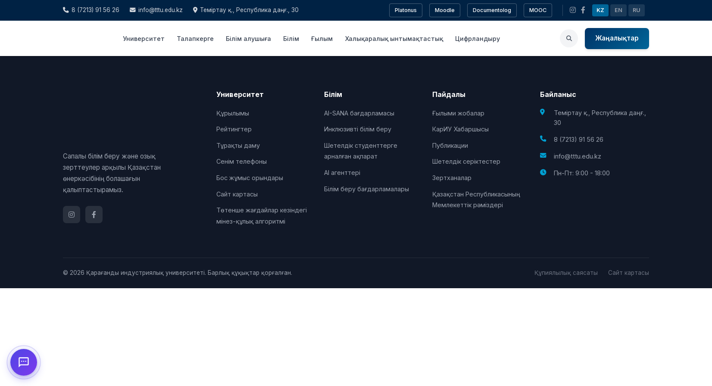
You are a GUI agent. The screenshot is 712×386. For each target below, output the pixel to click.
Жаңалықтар (617, 38)
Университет (144, 38)
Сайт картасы (237, 194)
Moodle (445, 10)
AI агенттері (342, 172)
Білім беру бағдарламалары (366, 189)
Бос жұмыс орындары (249, 177)
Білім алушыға (248, 38)
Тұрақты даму (238, 145)
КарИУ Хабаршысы (460, 129)
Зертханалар (452, 177)
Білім (291, 38)
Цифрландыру (477, 38)
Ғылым (322, 38)
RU (636, 10)
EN (618, 10)
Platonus (406, 10)
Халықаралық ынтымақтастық (394, 38)
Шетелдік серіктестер (466, 161)
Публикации (450, 145)
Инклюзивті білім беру (357, 129)
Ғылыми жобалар (458, 113)
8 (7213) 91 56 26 (91, 9)
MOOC (537, 10)
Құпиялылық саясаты (566, 272)
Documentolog (492, 10)
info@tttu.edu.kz (156, 9)
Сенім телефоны (241, 161)
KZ (600, 10)
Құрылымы (232, 113)
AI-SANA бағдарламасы (359, 113)
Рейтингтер (234, 129)
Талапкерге (195, 38)
